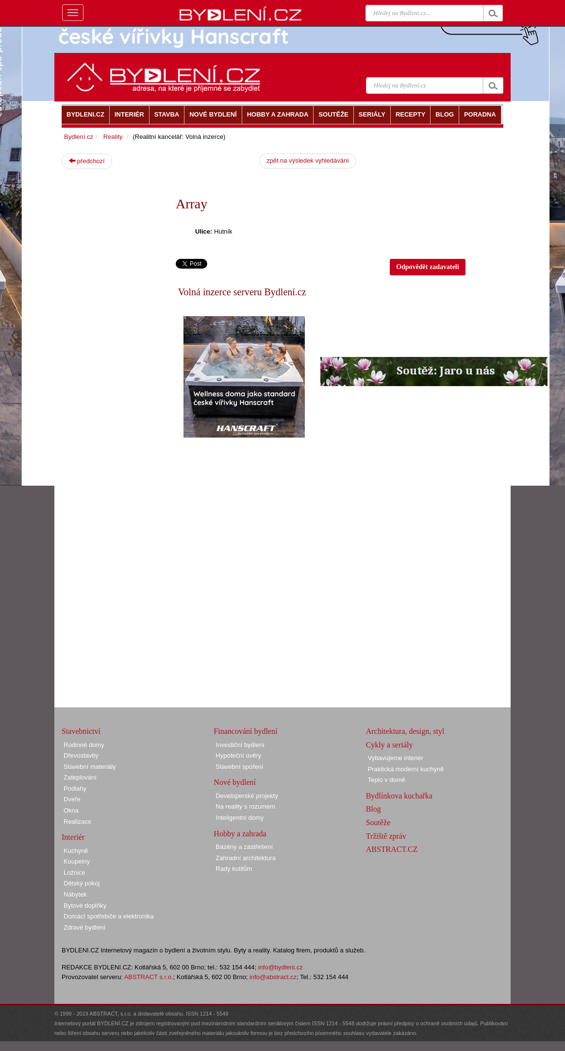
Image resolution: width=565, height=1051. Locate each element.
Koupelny (77, 861)
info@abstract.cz (273, 977)
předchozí (87, 161)
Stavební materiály (90, 766)
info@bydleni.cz (280, 967)
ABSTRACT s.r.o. (148, 977)
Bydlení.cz (78, 136)
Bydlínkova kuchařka (399, 796)
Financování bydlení (245, 731)
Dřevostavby (81, 755)
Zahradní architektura (246, 858)
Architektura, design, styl (405, 731)
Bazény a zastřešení (244, 846)
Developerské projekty (247, 795)
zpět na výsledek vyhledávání (307, 160)
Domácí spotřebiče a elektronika (109, 916)
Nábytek (75, 894)
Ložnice (74, 872)
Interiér (73, 837)
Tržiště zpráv (386, 836)
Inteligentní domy (240, 817)
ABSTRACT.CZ (392, 849)
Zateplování (80, 777)
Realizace (77, 821)
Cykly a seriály (389, 745)
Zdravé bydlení (84, 927)
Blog (373, 809)
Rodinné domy (84, 744)
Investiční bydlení (240, 744)
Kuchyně (76, 850)
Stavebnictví (81, 731)
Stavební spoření (239, 766)
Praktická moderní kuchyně (406, 769)
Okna (71, 810)
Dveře (72, 799)
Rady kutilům (234, 868)
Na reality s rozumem (245, 806)
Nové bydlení (235, 782)
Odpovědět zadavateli (427, 267)
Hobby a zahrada (240, 834)
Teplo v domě (386, 779)
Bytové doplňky (85, 905)
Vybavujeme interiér (395, 758)
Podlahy (75, 788)
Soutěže (378, 822)
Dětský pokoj (82, 883)
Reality (113, 136)
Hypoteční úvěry (238, 755)
